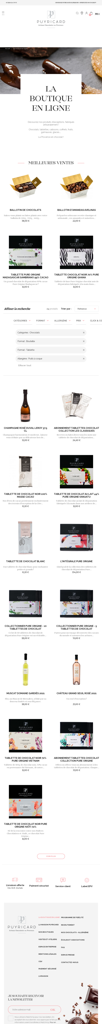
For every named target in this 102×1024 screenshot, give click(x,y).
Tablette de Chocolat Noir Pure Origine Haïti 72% (25, 825)
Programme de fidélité (72, 917)
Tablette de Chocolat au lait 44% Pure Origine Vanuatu (76, 495)
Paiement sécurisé (47, 969)
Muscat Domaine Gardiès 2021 (26, 693)
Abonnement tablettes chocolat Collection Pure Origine (76, 759)
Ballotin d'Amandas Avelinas (76, 210)
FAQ (63, 947)
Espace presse (68, 955)
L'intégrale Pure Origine (76, 561)
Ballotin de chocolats (25, 210)
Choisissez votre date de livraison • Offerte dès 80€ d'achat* (75, 2)
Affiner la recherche (17, 308)
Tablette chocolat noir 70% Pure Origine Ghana (76, 276)
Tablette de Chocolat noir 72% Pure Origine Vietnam (25, 759)
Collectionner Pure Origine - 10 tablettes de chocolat (25, 627)
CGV (40, 961)
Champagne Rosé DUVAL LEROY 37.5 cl (25, 429)
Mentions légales (47, 954)
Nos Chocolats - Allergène (74, 932)
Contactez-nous (69, 962)
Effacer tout (24, 365)
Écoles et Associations (72, 940)
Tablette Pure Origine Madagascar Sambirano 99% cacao (25, 276)
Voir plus (51, 856)
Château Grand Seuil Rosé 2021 (77, 693)
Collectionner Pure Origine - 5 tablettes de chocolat (76, 627)
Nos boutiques (46, 932)
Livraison (43, 976)
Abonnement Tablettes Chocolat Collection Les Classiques (76, 429)
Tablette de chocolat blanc (25, 561)
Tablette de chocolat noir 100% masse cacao (25, 495)
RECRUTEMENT (68, 925)
